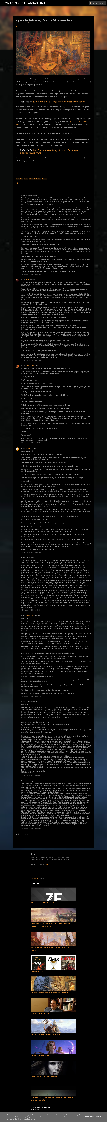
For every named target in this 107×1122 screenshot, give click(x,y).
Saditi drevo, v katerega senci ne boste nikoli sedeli (59, 101)
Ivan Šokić (19, 178)
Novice (44, 178)
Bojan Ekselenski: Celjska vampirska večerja (44, 1076)
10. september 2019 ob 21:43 (31, 274)
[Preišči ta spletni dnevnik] (96, 3)
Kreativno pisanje (34, 178)
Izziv (25, 178)
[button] (17, 26)
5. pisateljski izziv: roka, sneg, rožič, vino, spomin (46, 1034)
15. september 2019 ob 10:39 (31, 610)
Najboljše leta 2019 (37, 971)
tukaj (46, 864)
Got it (98, 1117)
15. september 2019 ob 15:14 (31, 696)
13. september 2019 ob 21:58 (31, 360)
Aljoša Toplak (30, 365)
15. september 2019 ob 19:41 (31, 775)
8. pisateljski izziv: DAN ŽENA (40, 1055)
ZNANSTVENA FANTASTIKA (25, 3)
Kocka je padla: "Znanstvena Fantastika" (43, 902)
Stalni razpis (35, 879)
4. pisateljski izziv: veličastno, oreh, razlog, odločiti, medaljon (50, 992)
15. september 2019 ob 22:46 (31, 828)
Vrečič (28, 448)
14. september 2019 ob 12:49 (31, 552)
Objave (36, 1109)
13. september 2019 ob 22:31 (31, 443)
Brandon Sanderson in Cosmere (40, 1013)
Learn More (89, 1117)
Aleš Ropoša (30, 615)
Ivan (17, 170)
